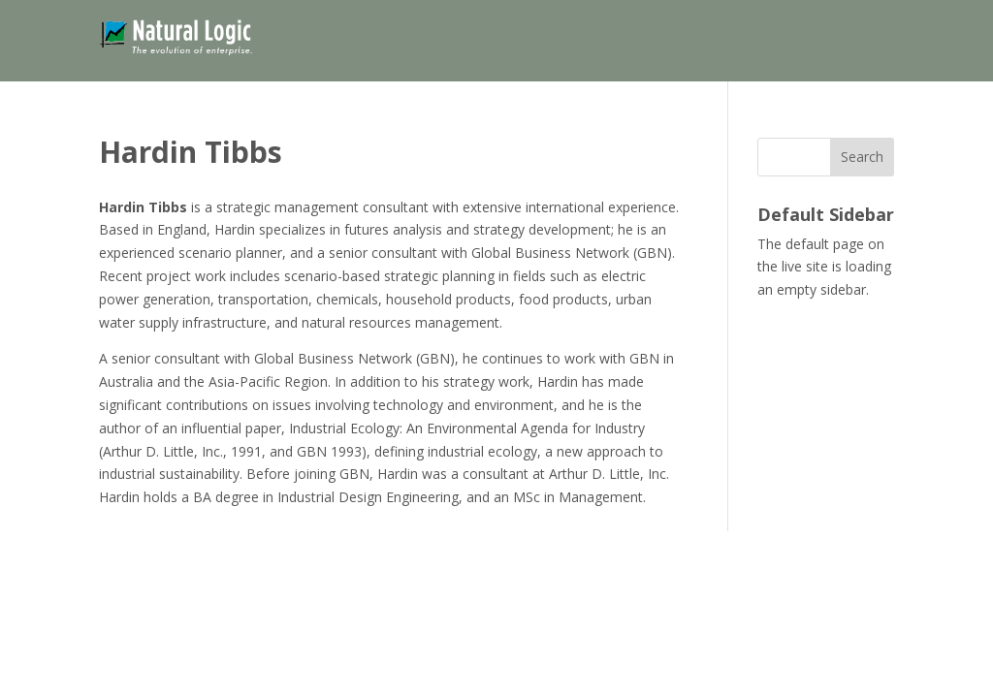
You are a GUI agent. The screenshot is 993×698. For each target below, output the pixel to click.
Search (862, 156)
